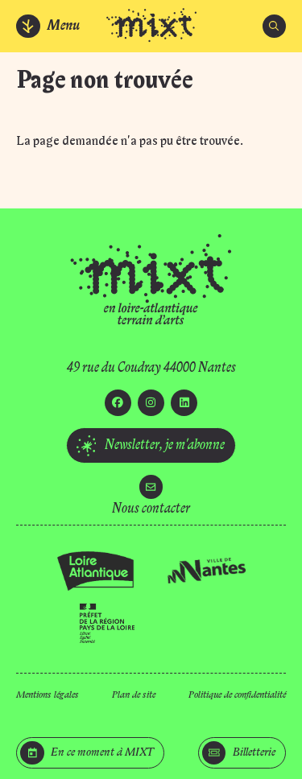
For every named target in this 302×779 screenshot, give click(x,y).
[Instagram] (151, 403)
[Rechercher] (274, 26)
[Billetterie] (242, 753)
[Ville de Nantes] (207, 570)
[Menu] (48, 26)
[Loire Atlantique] (96, 571)
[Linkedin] (184, 403)
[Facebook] (118, 403)
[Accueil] (151, 26)
